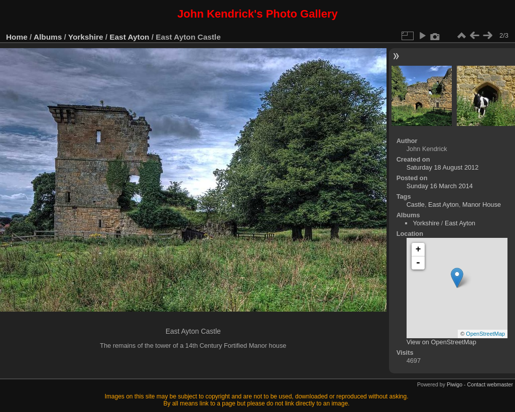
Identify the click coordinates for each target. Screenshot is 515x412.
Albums (48, 37)
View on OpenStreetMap (441, 342)
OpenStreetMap (485, 334)
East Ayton (129, 37)
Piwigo (454, 384)
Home (17, 37)
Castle (416, 204)
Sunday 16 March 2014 (440, 186)
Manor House (481, 204)
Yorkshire (85, 37)
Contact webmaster (490, 384)
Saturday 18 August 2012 (443, 167)
